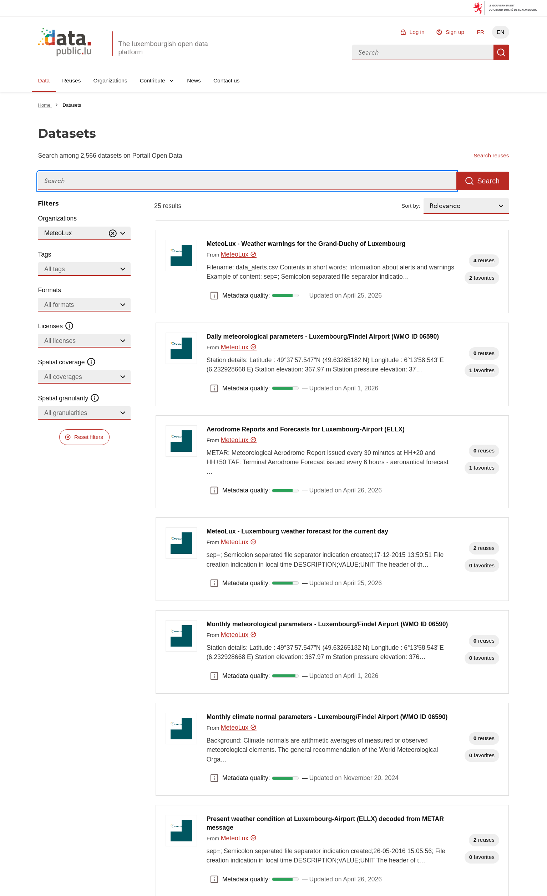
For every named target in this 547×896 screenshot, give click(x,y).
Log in (417, 32)
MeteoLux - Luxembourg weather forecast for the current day (297, 531)
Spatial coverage (67, 362)
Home (45, 105)
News (194, 80)
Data (44, 80)
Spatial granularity (68, 398)
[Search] (247, 181)
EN (500, 32)
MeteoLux (239, 254)
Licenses (56, 326)
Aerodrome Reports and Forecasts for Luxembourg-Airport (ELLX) (306, 429)
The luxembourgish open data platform (163, 48)
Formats (49, 290)
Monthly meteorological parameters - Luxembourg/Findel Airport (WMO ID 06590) (327, 624)
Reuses (71, 80)
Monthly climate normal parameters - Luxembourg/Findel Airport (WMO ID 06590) (327, 716)
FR (480, 32)
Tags (44, 254)
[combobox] (422, 52)
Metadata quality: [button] (214, 295)
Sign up (455, 32)
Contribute (152, 80)
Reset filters (88, 437)
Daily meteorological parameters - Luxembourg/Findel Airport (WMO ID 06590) (323, 336)
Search (501, 52)
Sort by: (410, 206)
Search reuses (491, 155)
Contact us (226, 80)
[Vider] (112, 233)
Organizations (110, 80)
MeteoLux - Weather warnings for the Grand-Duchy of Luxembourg (306, 243)
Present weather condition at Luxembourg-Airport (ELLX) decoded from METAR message (325, 823)
